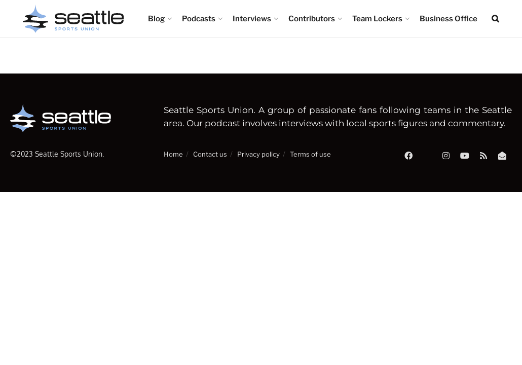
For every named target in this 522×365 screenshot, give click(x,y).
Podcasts (198, 18)
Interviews (252, 18)
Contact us (210, 154)
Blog (156, 18)
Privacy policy (258, 154)
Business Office (448, 18)
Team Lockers (377, 18)
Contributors (311, 18)
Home (173, 154)
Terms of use (310, 154)
